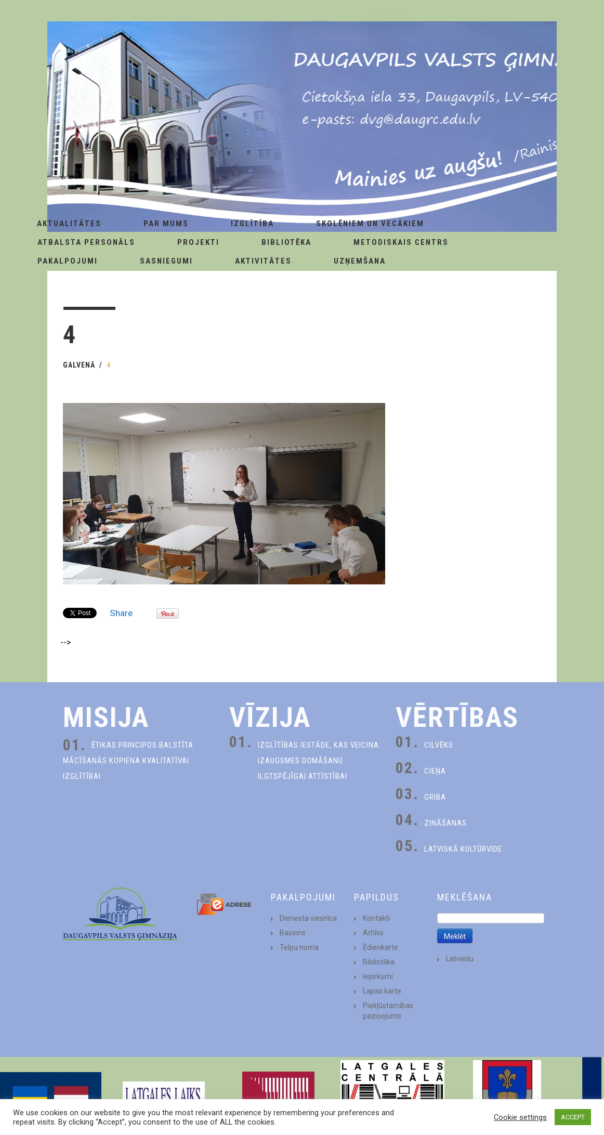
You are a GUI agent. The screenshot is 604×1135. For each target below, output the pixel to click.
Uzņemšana (360, 261)
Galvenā (79, 365)
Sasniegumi (166, 261)
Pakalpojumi (67, 261)
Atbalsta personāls (86, 242)
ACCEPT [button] (573, 1117)
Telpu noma (299, 947)
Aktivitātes (263, 261)
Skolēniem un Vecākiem (370, 223)
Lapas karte (382, 991)
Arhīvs (373, 933)
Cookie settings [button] (520, 1117)
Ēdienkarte (380, 947)
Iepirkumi (378, 976)
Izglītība (252, 223)
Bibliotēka (286, 242)
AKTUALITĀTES (69, 223)
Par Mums (166, 223)
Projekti (198, 242)
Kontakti (376, 918)
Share (121, 613)
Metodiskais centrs (401, 242)
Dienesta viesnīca (308, 918)
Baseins (293, 933)
